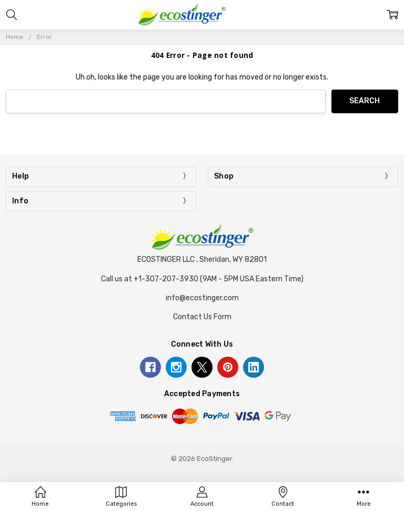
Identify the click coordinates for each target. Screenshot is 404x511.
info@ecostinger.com (202, 297)
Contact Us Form (202, 316)
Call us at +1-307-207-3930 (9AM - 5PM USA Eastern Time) (202, 278)
